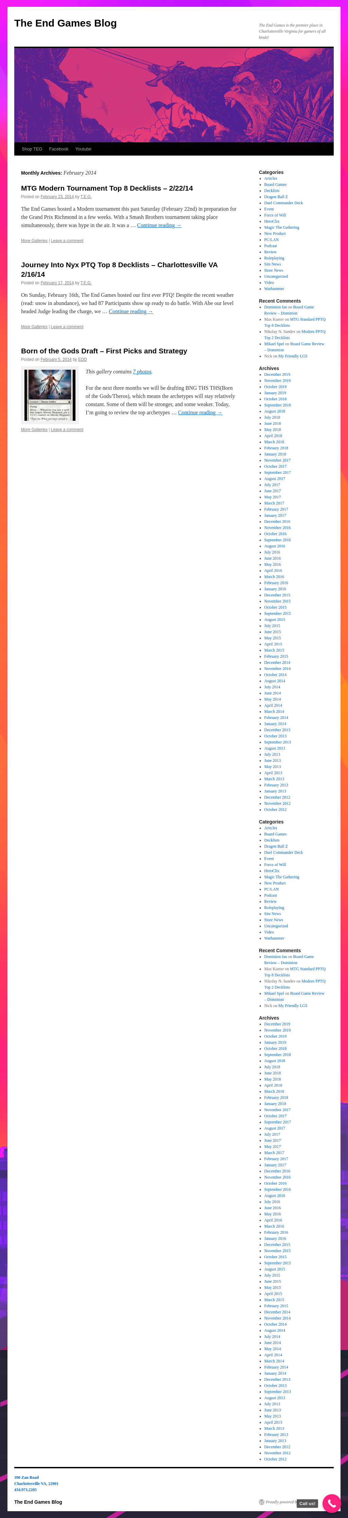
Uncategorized (276, 276)
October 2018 (275, 399)
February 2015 (276, 656)
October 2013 (275, 736)
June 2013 (272, 760)
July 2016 (272, 552)
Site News (272, 264)
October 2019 (275, 386)
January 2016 (275, 589)
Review (270, 252)
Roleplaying (274, 258)
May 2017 (272, 497)
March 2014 (274, 711)
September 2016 (277, 540)
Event (269, 209)
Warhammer (274, 288)
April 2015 (273, 644)
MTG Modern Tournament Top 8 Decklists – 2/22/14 (107, 188)
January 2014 (275, 723)
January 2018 (275, 454)
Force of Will (275, 215)
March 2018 (274, 442)
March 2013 (274, 779)
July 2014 (272, 687)
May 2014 (272, 699)
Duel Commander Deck (283, 203)
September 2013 (277, 742)
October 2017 (275, 466)
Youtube (83, 148)
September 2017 (277, 472)
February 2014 (276, 717)
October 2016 (275, 533)
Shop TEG (32, 148)
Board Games (275, 184)
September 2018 (277, 405)
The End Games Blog (65, 23)
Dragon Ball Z (276, 196)
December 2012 (277, 797)
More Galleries (34, 240)
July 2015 (272, 625)
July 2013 (272, 754)
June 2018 (272, 423)
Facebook (58, 148)
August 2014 (274, 680)
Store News (273, 270)
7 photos (142, 371)
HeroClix (272, 221)
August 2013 (274, 748)
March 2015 (274, 650)
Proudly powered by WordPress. (292, 1502)
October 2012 (275, 809)
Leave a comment (67, 240)
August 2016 (274, 546)
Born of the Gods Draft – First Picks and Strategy (104, 351)
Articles (270, 178)
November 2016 (277, 527)
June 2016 (272, 558)
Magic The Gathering (281, 227)
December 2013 (277, 730)
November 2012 (277, 803)
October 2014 (275, 674)
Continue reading (159, 225)
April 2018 (273, 435)
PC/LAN (271, 239)
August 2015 (274, 619)
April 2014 (273, 705)
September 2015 (277, 613)
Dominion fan (275, 307)
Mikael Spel (274, 343)
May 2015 (272, 638)
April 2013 (273, 772)
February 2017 (276, 509)
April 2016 (273, 570)
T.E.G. (86, 196)
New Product (275, 233)
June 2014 (272, 693)
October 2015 (275, 607)
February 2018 (276, 448)
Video (269, 282)
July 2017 (272, 484)
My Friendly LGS (293, 356)
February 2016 (276, 582)
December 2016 (277, 521)
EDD (82, 359)
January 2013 (275, 791)
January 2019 (275, 392)
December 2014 (277, 662)
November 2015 (277, 601)
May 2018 (272, 429)
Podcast (270, 245)
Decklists (272, 190)
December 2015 (277, 595)
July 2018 (272, 417)
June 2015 (272, 631)
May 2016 (272, 564)
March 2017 (274, 503)
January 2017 (275, 515)
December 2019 (277, 374)
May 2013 (272, 766)
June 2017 (272, 491)
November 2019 (277, 380)
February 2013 (276, 785)
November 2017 (277, 460)
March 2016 (274, 576)
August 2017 (274, 478)
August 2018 (274, 411)
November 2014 (277, 668)
